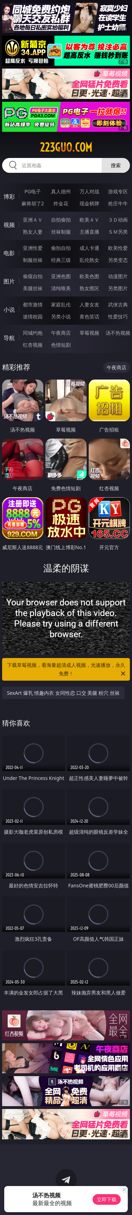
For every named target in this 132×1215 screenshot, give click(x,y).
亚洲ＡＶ (33, 219)
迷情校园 (33, 316)
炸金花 (61, 203)
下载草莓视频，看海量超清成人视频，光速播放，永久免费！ (67, 670)
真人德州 (61, 191)
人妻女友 (89, 304)
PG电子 (32, 191)
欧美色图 (89, 276)
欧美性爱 (118, 248)
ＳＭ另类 (118, 231)
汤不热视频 (118, 332)
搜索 (116, 165)
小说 (9, 309)
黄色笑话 (89, 316)
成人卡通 (89, 248)
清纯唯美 (61, 288)
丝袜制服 (61, 231)
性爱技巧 (118, 316)
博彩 (9, 196)
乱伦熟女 (89, 260)
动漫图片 (118, 276)
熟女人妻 (33, 231)
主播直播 (89, 231)
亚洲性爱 (33, 248)
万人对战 (89, 191)
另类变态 (118, 260)
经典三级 (61, 260)
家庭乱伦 (61, 304)
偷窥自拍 (33, 276)
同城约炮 (33, 332)
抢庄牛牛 (118, 203)
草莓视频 (89, 332)
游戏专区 (118, 191)
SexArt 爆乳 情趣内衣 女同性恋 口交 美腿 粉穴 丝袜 (63, 692)
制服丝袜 (33, 260)
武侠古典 (118, 304)
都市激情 (33, 304)
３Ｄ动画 (118, 219)
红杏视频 (33, 344)
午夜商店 (61, 332)
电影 (9, 253)
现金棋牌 (89, 203)
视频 (9, 225)
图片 (9, 281)
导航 (9, 338)
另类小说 (61, 316)
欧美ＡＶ (89, 219)
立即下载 (107, 1199)
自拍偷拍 (61, 219)
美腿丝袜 (33, 288)
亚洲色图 (61, 276)
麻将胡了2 (32, 203)
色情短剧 (61, 344)
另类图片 (118, 288)
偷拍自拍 (61, 248)
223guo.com (66, 147)
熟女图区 (89, 288)
